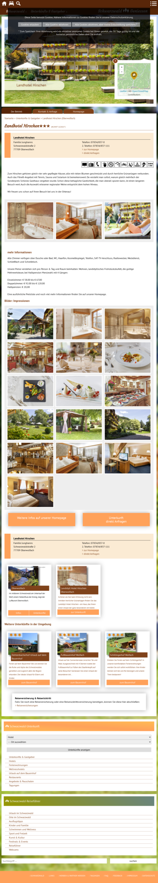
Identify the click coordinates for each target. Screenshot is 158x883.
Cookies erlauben (30, 24)
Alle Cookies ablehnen (56, 24)
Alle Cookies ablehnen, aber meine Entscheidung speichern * (106, 24)
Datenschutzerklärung (121, 17)
